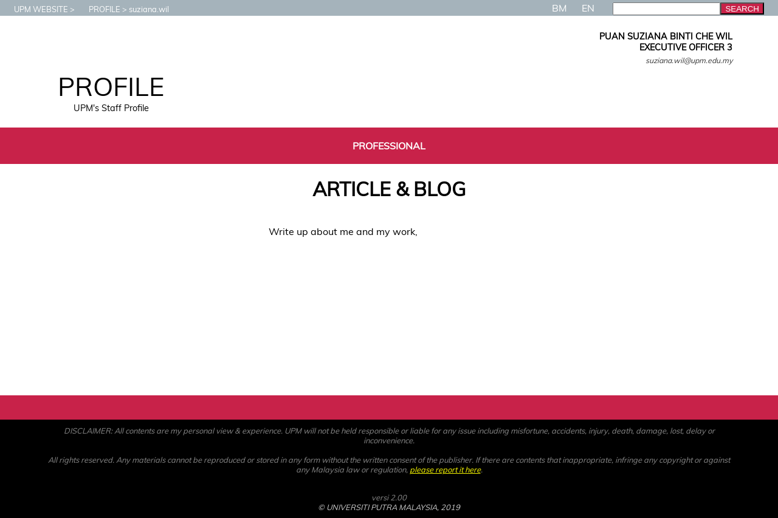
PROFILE (98, 9)
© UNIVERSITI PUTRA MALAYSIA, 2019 (389, 507)
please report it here (445, 469)
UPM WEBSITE (35, 9)
